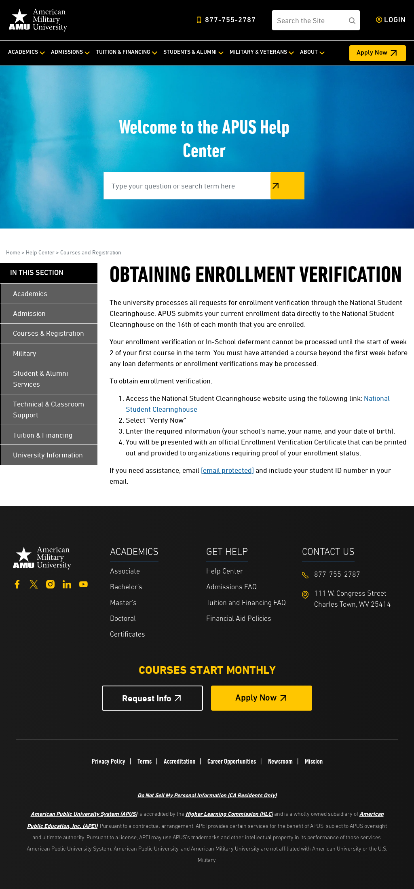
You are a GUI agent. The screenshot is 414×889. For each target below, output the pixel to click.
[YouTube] (83, 583)
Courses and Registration (90, 252)
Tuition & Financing (43, 435)
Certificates (127, 635)
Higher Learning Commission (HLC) (229, 813)
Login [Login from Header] (395, 20)
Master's (123, 603)
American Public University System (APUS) (84, 813)
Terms (144, 761)
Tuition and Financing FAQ (246, 603)
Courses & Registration (48, 333)
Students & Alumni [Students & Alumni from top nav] (190, 52)
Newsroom (280, 761)
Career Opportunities (231, 761)
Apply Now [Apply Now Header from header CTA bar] (372, 53)
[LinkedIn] (67, 583)
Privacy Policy (108, 761)
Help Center (40, 252)
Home (13, 252)
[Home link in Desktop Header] (38, 20)
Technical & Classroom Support (48, 409)
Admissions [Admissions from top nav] (67, 52)
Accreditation (179, 761)
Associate (125, 572)
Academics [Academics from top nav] (23, 52)
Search (287, 185)
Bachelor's (126, 587)
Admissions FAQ (231, 587)
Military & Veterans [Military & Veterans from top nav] (258, 52)
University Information (48, 455)
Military (24, 353)
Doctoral (123, 619)
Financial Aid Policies (238, 619)
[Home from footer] (42, 557)
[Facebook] (17, 583)
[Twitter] (34, 583)
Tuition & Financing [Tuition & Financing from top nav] (123, 52)
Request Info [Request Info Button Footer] (146, 698)
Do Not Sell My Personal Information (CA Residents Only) (207, 795)
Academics (30, 293)
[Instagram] (50, 583)
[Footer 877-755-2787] (350, 574)
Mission (314, 761)
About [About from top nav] (309, 52)
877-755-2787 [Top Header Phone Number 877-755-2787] (230, 20)
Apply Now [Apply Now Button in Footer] (256, 698)
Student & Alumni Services (40, 378)
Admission (29, 313)
